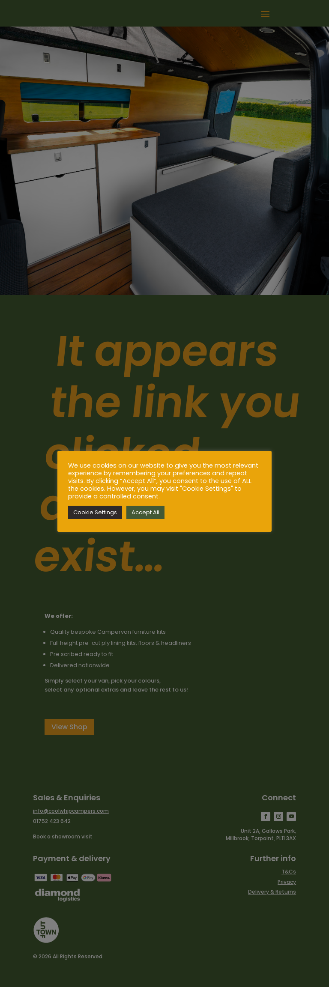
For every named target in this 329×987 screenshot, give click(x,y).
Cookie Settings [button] (95, 512)
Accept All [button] (145, 512)
